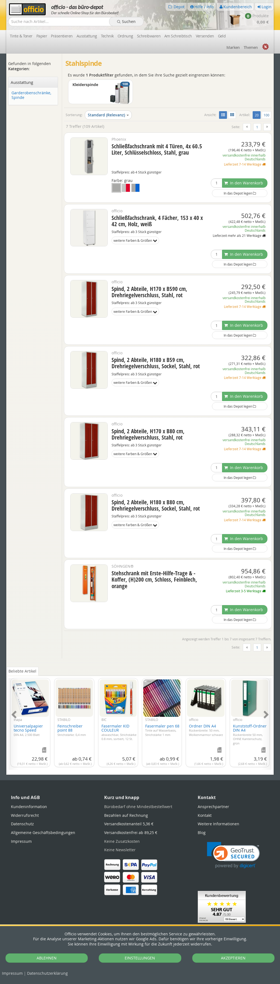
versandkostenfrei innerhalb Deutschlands (244, 157)
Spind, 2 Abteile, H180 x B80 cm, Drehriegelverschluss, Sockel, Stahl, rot (156, 505)
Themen (251, 47)
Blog (202, 832)
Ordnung (125, 36)
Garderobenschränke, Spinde (31, 95)
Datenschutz (47, 973)
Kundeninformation (29, 806)
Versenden (205, 36)
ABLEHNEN (47, 958)
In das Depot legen (240, 193)
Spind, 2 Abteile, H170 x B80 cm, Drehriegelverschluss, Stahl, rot (148, 434)
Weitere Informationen (218, 823)
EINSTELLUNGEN (140, 958)
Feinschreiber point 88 (71, 730)
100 (266, 115)
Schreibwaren (149, 36)
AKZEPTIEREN (233, 958)
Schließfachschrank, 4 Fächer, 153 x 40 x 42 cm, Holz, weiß (157, 221)
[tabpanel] (140, 720)
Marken (233, 47)
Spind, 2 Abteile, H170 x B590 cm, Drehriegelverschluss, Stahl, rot (149, 292)
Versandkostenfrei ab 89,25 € (130, 832)
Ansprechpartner (213, 806)
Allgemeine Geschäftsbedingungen (43, 832)
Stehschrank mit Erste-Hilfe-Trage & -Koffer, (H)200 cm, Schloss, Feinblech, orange (154, 579)
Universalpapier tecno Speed (28, 730)
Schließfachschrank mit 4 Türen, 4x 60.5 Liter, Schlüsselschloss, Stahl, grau (157, 149)
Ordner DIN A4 (206, 730)
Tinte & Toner (21, 36)
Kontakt (205, 815)
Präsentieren (61, 36)
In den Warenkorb (243, 182)
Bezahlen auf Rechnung (126, 815)
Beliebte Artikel (22, 671)
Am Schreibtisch (178, 36)
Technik (107, 36)
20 (258, 114)
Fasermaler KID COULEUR (118, 732)
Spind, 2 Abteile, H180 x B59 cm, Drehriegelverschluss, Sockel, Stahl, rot (156, 363)
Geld (222, 36)
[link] (233, 855)
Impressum (12, 973)
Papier (41, 36)
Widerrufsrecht (25, 815)
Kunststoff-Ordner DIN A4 (250, 734)
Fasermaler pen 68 (162, 730)
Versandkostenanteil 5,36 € (128, 823)
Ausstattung (87, 36)
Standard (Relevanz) (108, 114)
